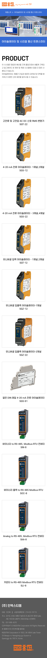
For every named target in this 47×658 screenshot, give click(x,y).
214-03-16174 (31, 612)
